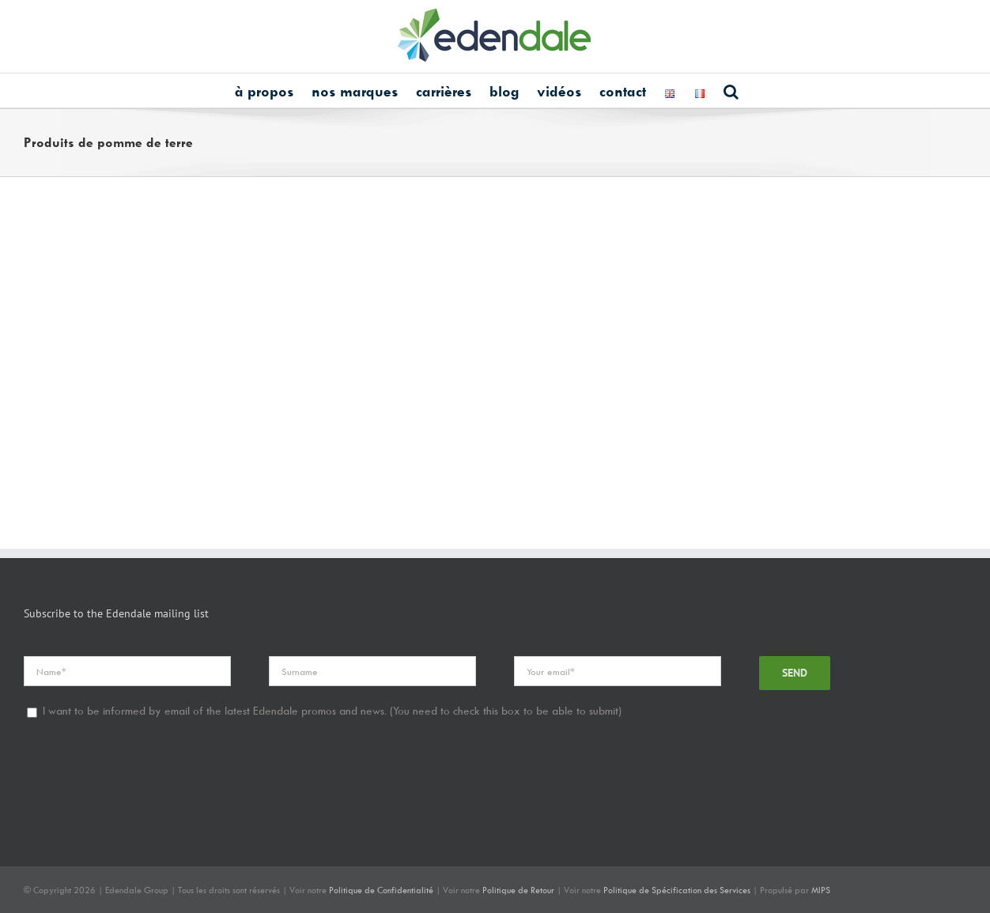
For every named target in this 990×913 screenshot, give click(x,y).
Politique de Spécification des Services (676, 890)
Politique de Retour (518, 890)
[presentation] (144, 780)
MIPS (820, 890)
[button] (731, 91)
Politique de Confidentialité (381, 890)
